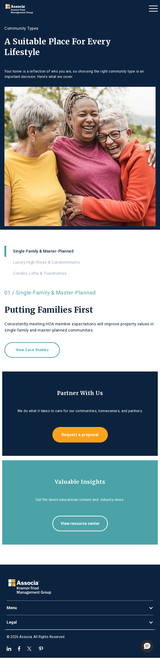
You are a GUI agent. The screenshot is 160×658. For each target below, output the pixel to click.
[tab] (80, 251)
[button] (153, 7)
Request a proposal (80, 434)
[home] (20, 9)
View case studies (32, 350)
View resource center (80, 523)
